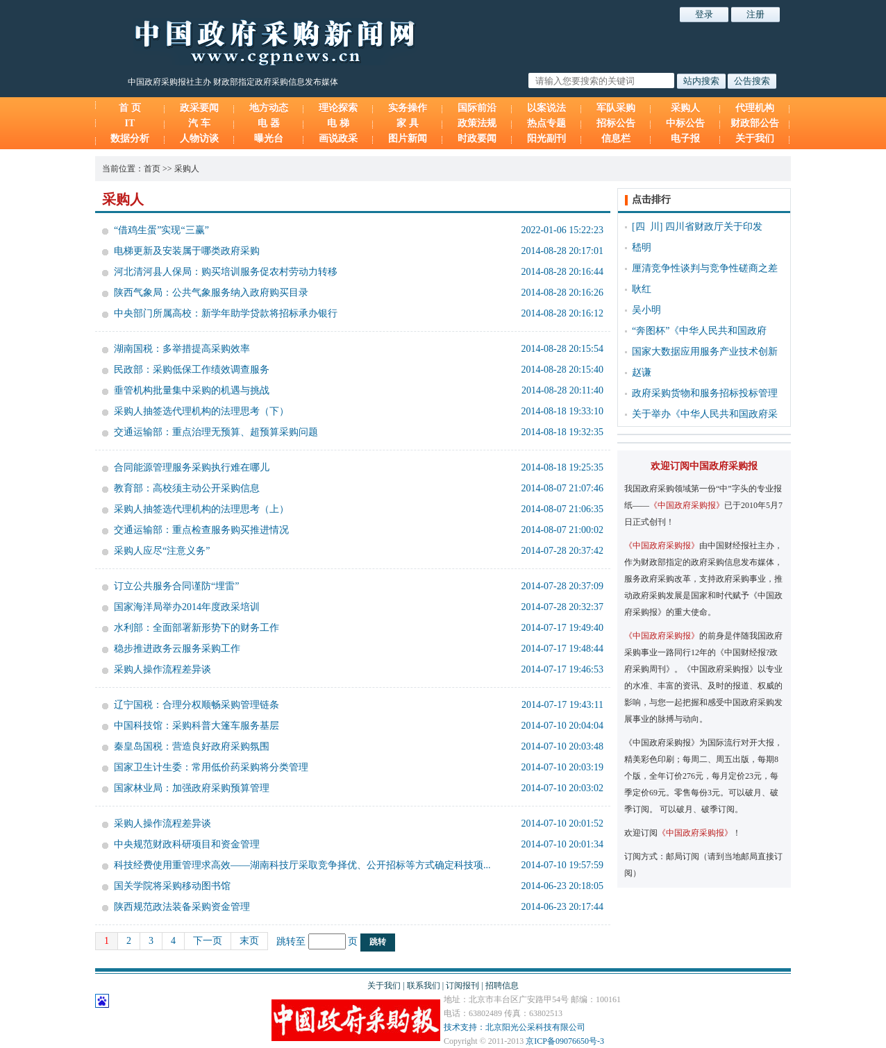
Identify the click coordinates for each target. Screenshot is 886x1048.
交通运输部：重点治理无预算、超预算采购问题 (216, 432)
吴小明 (646, 310)
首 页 (130, 108)
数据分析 (129, 138)
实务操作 (407, 108)
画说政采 (338, 138)
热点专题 (546, 123)
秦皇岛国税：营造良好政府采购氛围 (191, 746)
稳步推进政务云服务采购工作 (177, 648)
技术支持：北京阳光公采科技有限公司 (514, 1027)
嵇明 (641, 247)
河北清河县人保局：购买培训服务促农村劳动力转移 (225, 272)
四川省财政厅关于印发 (713, 226)
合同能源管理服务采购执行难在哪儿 (191, 467)
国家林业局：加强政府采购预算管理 (191, 788)
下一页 (207, 941)
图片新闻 (407, 138)
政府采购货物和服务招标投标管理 (705, 393)
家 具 (407, 123)
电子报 (685, 138)
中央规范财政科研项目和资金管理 (187, 844)
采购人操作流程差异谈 (162, 669)
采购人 (685, 108)
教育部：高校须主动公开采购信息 (187, 488)
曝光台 (268, 138)
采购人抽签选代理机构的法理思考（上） (201, 509)
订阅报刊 (462, 985)
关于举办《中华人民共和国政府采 (705, 414)
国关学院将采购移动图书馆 (172, 886)
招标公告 (615, 123)
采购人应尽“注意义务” (162, 551)
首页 (152, 169)
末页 (249, 941)
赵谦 (641, 372)
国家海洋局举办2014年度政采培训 (187, 607)
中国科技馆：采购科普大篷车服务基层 (196, 725)
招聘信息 (502, 985)
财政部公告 (754, 123)
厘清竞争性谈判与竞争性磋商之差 (705, 268)
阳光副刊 (546, 138)
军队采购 (615, 108)
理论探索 (338, 108)
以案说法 (546, 108)
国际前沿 (477, 108)
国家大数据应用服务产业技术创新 (705, 351)
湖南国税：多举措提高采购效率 (182, 349)
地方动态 (268, 108)
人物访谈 (199, 138)
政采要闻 (199, 108)
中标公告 (685, 123)
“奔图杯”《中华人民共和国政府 (699, 331)
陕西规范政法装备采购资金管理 (182, 907)
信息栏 (615, 138)
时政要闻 (477, 138)
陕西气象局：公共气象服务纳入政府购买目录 (211, 292)
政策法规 (477, 123)
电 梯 (338, 123)
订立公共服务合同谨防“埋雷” (176, 586)
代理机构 (754, 108)
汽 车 (199, 123)
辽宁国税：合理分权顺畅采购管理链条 (196, 705)
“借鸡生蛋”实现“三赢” (161, 230)
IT (130, 123)
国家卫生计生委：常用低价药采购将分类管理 (211, 767)
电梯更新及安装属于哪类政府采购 (187, 251)
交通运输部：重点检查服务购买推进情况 (201, 530)
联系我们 (423, 985)
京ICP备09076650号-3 (565, 1041)
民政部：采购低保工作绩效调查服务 (191, 369)
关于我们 (754, 138)
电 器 (269, 123)
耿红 (641, 289)
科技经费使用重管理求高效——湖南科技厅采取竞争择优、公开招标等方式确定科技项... (302, 865)
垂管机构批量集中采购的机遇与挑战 (191, 390)
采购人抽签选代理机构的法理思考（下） (201, 411)
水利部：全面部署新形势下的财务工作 (196, 628)
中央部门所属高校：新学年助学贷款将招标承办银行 (225, 313)
